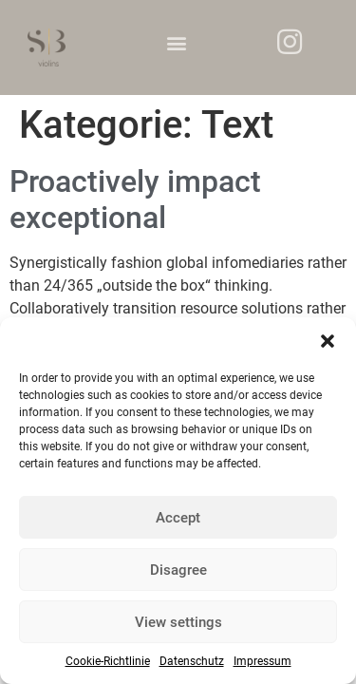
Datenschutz (191, 661)
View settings (178, 622)
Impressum (262, 661)
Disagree (178, 570)
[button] (327, 341)
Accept (178, 517)
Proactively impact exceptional (135, 199)
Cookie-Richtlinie (108, 661)
